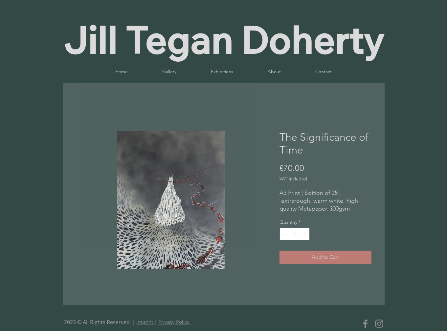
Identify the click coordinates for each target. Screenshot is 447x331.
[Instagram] (379, 323)
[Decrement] (284, 234)
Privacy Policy (174, 322)
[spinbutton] (295, 234)
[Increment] (305, 234)
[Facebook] (365, 323)
